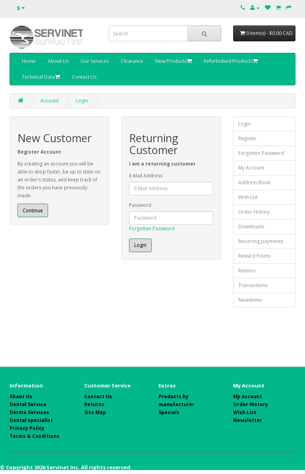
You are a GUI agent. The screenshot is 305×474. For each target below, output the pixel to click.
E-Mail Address (145, 175)
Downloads (251, 226)
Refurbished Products (231, 61)
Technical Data (41, 76)
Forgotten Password (152, 228)
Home (29, 61)
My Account (251, 167)
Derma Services (29, 412)
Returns (246, 270)
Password (140, 205)
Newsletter (250, 300)
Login (82, 100)
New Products (173, 61)
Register (247, 138)
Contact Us (84, 76)
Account (50, 100)
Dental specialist (31, 420)
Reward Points (254, 255)
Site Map (95, 412)
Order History (254, 211)
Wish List (248, 197)
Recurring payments (260, 241)
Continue (33, 210)
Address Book (254, 182)
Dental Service (28, 404)
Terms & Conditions (35, 436)
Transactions (252, 285)
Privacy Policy (27, 428)
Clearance (132, 61)
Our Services (95, 61)
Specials (169, 412)
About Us (58, 61)
